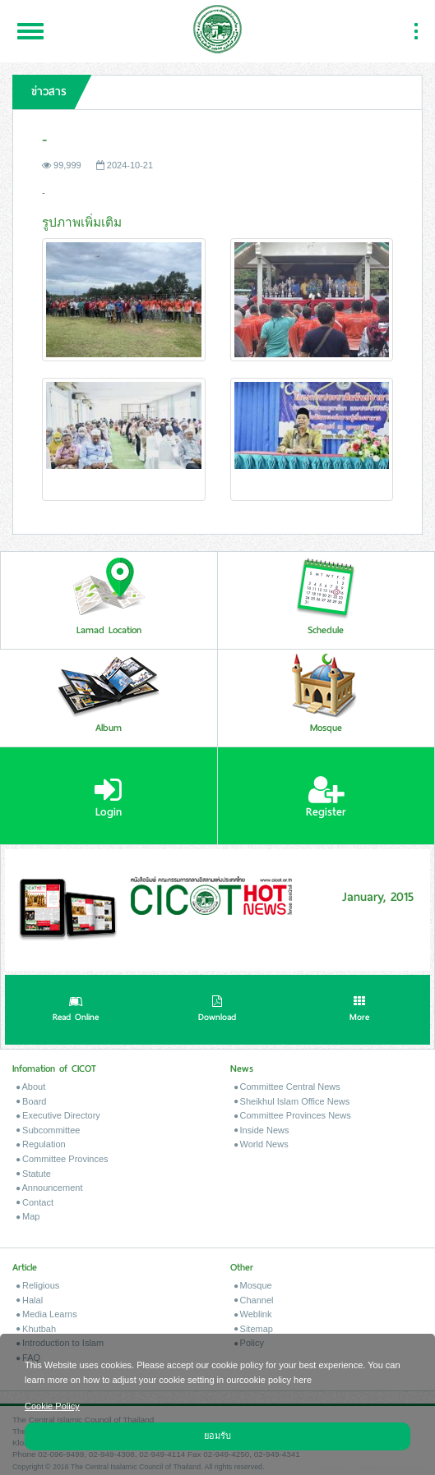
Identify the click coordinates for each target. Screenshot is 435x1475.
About (30, 1086)
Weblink (253, 1314)
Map (27, 1216)
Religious (37, 1285)
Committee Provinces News (292, 1115)
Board (31, 1101)
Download (217, 1010)
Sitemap (253, 1329)
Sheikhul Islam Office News (292, 1101)
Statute (33, 1174)
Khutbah (36, 1329)
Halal (29, 1300)
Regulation (41, 1144)
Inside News (261, 1130)
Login (108, 797)
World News (261, 1144)
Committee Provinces (62, 1159)
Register (326, 797)
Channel (254, 1300)
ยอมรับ (217, 1436)
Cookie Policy (52, 1406)
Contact (34, 1202)
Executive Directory (58, 1115)
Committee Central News (287, 1086)
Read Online (76, 1010)
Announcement (49, 1187)
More (359, 1010)
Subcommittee (48, 1130)
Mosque (253, 1285)
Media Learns (46, 1314)
